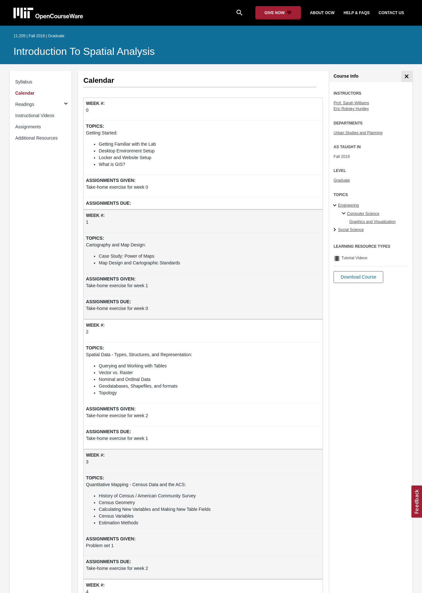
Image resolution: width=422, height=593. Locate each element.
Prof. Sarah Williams (351, 103)
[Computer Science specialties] (344, 214)
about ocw (322, 13)
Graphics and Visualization (372, 221)
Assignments (28, 126)
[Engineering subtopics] (335, 206)
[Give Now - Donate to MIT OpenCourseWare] (278, 13)
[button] (358, 277)
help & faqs (356, 13)
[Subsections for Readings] (65, 104)
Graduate (342, 180)
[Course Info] (406, 76)
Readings (24, 104)
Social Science (351, 230)
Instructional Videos (34, 115)
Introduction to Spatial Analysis (84, 51)
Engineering (348, 205)
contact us (391, 13)
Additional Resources (36, 138)
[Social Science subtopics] (335, 230)
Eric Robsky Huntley (351, 109)
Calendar (25, 93)
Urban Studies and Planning (358, 133)
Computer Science (363, 213)
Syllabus (23, 81)
